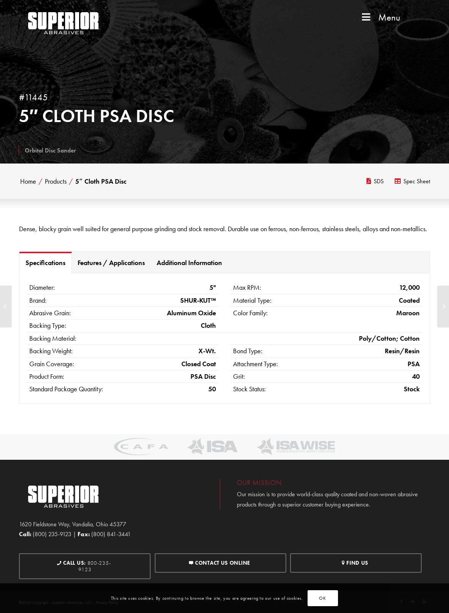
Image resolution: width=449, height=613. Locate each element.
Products (56, 181)
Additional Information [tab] (189, 262)
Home (28, 181)
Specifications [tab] (45, 262)
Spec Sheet (412, 181)
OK (322, 598)
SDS (375, 181)
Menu (380, 17)
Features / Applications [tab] (111, 262)
